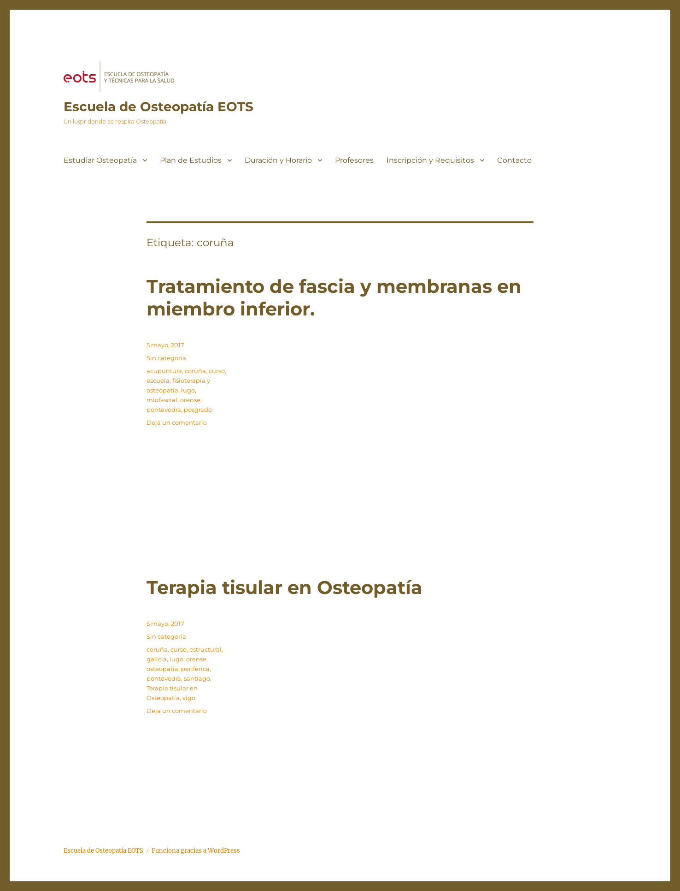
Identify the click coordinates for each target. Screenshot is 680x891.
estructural (205, 649)
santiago (197, 678)
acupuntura (164, 370)
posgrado (198, 409)
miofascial (162, 400)
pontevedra (164, 409)
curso (217, 370)
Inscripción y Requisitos (430, 160)
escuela (158, 380)
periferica (195, 668)
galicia (157, 659)
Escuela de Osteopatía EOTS (158, 106)
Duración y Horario (278, 160)
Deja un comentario (177, 422)
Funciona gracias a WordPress (196, 851)
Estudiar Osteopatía (100, 160)
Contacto (514, 160)
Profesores (354, 160)
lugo (188, 390)
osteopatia (162, 668)
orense (190, 400)
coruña (195, 370)
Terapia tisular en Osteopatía (284, 587)
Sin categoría (166, 358)
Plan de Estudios (191, 160)
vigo (188, 697)
